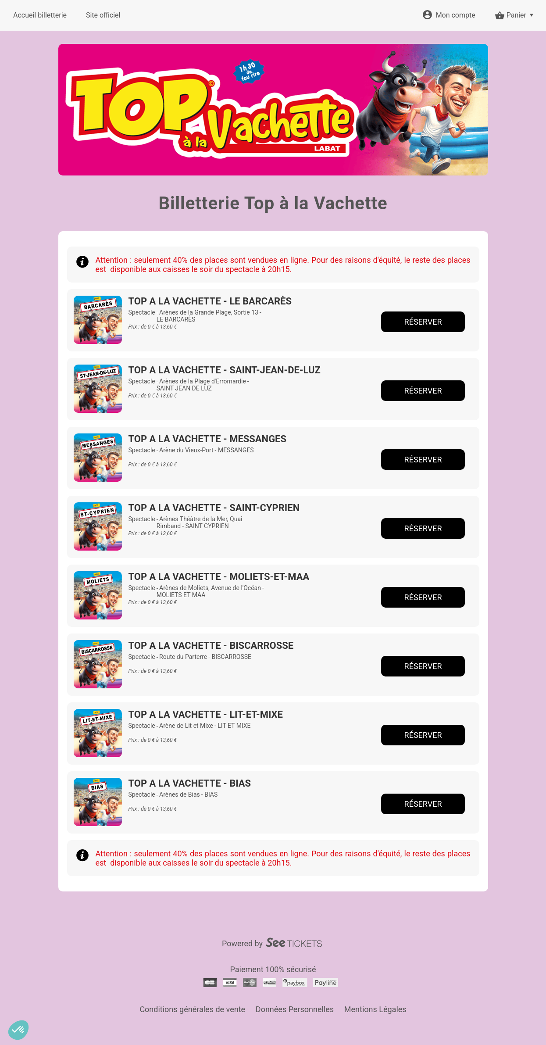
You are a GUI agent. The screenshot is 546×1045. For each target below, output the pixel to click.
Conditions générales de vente (192, 1009)
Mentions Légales (375, 1009)
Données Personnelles (295, 1009)
